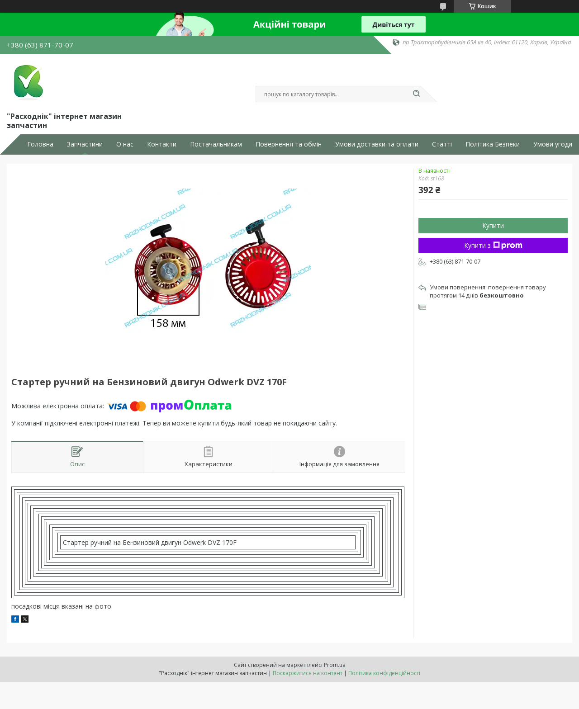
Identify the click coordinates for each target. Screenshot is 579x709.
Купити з (493, 245)
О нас (124, 144)
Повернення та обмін (289, 144)
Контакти (161, 144)
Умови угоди (552, 144)
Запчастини (85, 144)
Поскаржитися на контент (307, 673)
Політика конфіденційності (384, 673)
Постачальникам (216, 144)
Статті (442, 144)
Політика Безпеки (492, 144)
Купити (493, 225)
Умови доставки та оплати (376, 144)
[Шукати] (416, 94)
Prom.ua (335, 665)
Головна (40, 144)
